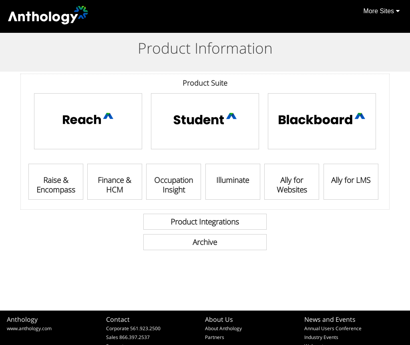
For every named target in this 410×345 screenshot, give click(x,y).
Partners (214, 337)
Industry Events (321, 337)
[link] (88, 121)
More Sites (382, 11)
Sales (112, 337)
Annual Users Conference (333, 328)
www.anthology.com (29, 328)
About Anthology (223, 328)
